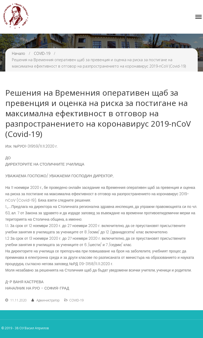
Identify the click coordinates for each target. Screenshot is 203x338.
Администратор (47, 300)
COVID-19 (42, 53)
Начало (18, 53)
